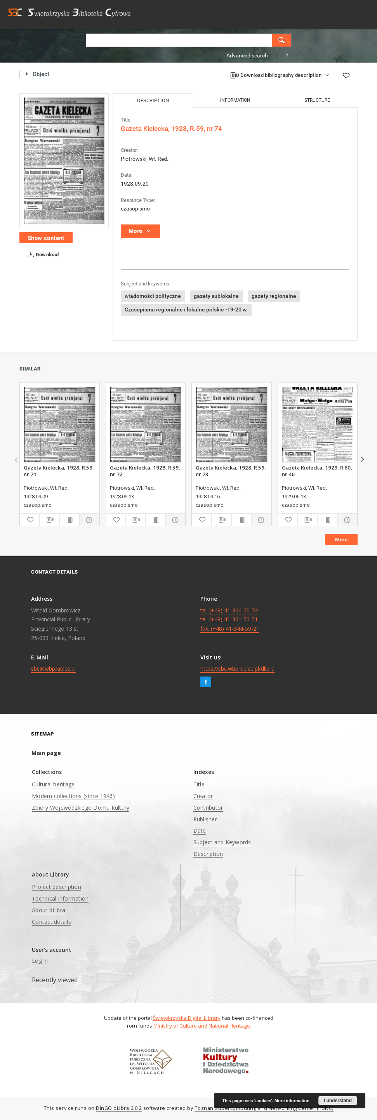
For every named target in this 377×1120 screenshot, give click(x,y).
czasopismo (135, 208)
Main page (46, 753)
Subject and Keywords (222, 842)
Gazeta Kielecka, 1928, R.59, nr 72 (145, 470)
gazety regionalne (274, 296)
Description (208, 853)
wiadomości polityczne (153, 296)
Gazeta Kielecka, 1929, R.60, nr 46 (317, 470)
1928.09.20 (135, 184)
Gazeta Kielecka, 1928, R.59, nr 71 (59, 470)
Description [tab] (153, 100)
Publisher (205, 819)
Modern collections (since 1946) (73, 796)
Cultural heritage (53, 784)
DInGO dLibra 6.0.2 (119, 1108)
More (341, 540)
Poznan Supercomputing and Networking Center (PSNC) (264, 1108)
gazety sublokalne (216, 296)
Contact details (51, 921)
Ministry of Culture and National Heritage (202, 1025)
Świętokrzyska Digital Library (187, 1017)
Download (41, 254)
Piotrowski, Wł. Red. (145, 159)
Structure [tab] (317, 100)
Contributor (208, 807)
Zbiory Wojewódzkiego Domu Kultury (80, 807)
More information (291, 1100)
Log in (40, 960)
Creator (203, 796)
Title (199, 784)
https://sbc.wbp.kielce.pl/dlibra (237, 668)
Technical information (60, 898)
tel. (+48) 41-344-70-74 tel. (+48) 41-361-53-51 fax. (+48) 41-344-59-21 (229, 620)
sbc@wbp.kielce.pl (53, 668)
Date (199, 830)
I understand (338, 1100)
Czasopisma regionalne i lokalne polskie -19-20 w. (186, 309)
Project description (56, 886)
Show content (46, 238)
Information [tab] (235, 100)
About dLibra (48, 910)
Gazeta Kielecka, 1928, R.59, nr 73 (231, 470)
